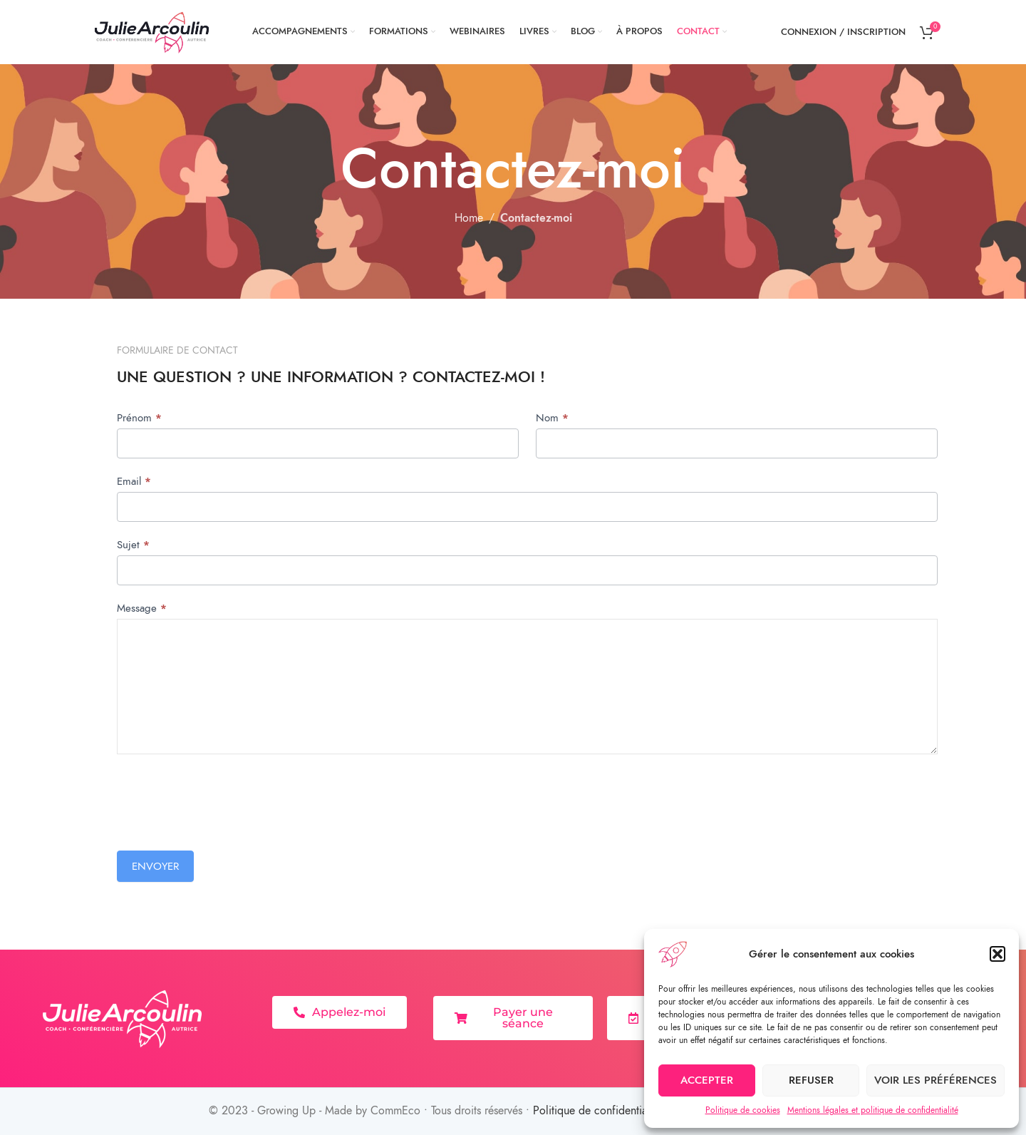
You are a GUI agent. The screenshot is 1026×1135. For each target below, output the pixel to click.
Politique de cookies (742, 1110)
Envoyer (155, 866)
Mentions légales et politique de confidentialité (872, 1110)
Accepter (706, 1080)
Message (142, 608)
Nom (552, 418)
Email (134, 481)
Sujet (133, 545)
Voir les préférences (935, 1080)
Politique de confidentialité (597, 1111)
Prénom (139, 418)
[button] (997, 954)
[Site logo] (152, 31)
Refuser (811, 1080)
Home (469, 218)
